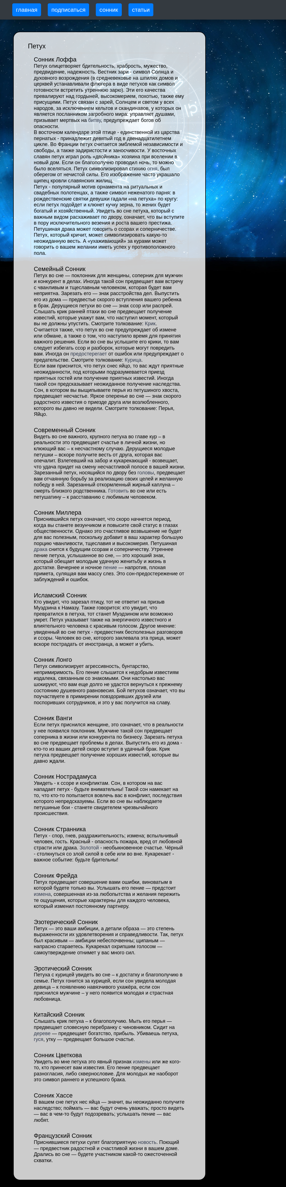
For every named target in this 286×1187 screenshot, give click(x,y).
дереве (42, 1033)
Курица (133, 360)
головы (145, 472)
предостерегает (88, 354)
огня (152, 168)
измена (42, 894)
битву (94, 120)
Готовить (118, 491)
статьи (141, 9)
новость (147, 1142)
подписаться (68, 9)
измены (142, 1061)
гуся (38, 1039)
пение (110, 567)
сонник (108, 9)
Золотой (89, 848)
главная (26, 9)
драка (40, 549)
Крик (150, 323)
